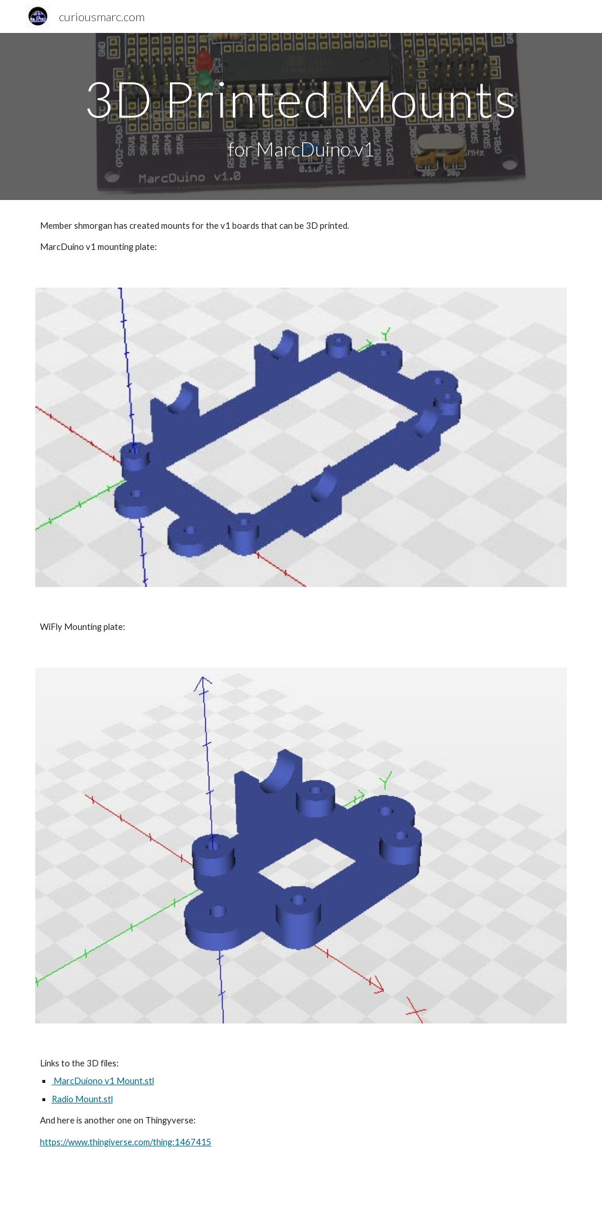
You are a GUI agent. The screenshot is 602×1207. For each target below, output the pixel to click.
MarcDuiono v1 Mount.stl (103, 1081)
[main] (301, 117)
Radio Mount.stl (82, 1099)
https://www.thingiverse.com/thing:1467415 (126, 1142)
